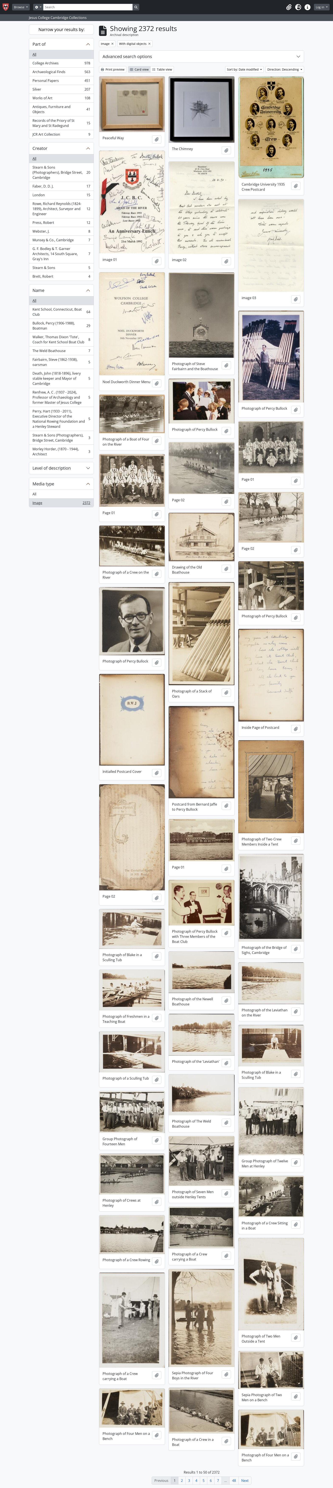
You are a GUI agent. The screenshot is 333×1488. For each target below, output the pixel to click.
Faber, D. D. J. (61, 187)
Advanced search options (127, 56)
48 (234, 1480)
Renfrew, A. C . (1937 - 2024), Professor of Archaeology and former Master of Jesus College (61, 397)
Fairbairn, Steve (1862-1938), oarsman (61, 362)
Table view (162, 69)
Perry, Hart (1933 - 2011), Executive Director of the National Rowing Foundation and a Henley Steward (61, 419)
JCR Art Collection (61, 135)
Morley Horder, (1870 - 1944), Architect (61, 451)
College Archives (61, 64)
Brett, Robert (61, 277)
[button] (288, 7)
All (34, 54)
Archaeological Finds (61, 72)
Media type (43, 484)
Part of (39, 44)
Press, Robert (61, 223)
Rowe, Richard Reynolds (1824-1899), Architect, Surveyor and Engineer (61, 208)
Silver (61, 90)
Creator (39, 148)
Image (61, 503)
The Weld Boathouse (61, 351)
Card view (139, 69)
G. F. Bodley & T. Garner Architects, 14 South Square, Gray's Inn (61, 253)
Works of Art (61, 98)
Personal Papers (61, 81)
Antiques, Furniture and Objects (61, 109)
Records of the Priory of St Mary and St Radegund (61, 123)
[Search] (88, 7)
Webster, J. (61, 232)
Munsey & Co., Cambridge (61, 240)
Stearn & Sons (61, 268)
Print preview (112, 69)
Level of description (51, 468)
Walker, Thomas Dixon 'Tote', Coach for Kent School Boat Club (61, 339)
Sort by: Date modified (243, 69)
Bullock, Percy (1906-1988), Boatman (61, 326)
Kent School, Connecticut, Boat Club (61, 312)
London (61, 195)
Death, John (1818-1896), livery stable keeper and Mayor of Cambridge (61, 378)
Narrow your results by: (61, 29)
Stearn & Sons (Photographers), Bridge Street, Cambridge (61, 172)
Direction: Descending (283, 69)
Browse (19, 7)
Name (38, 290)
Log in (320, 7)
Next (245, 1480)
